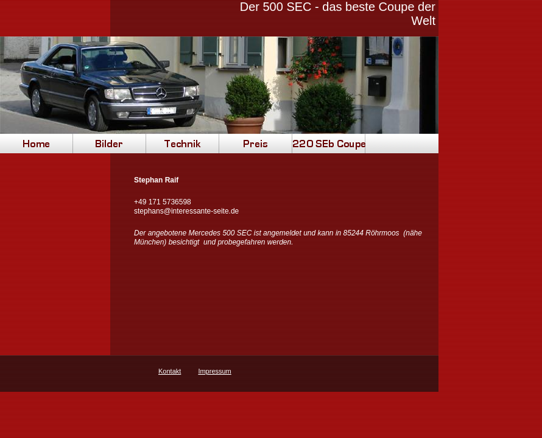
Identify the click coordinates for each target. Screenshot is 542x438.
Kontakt (169, 371)
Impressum (214, 371)
